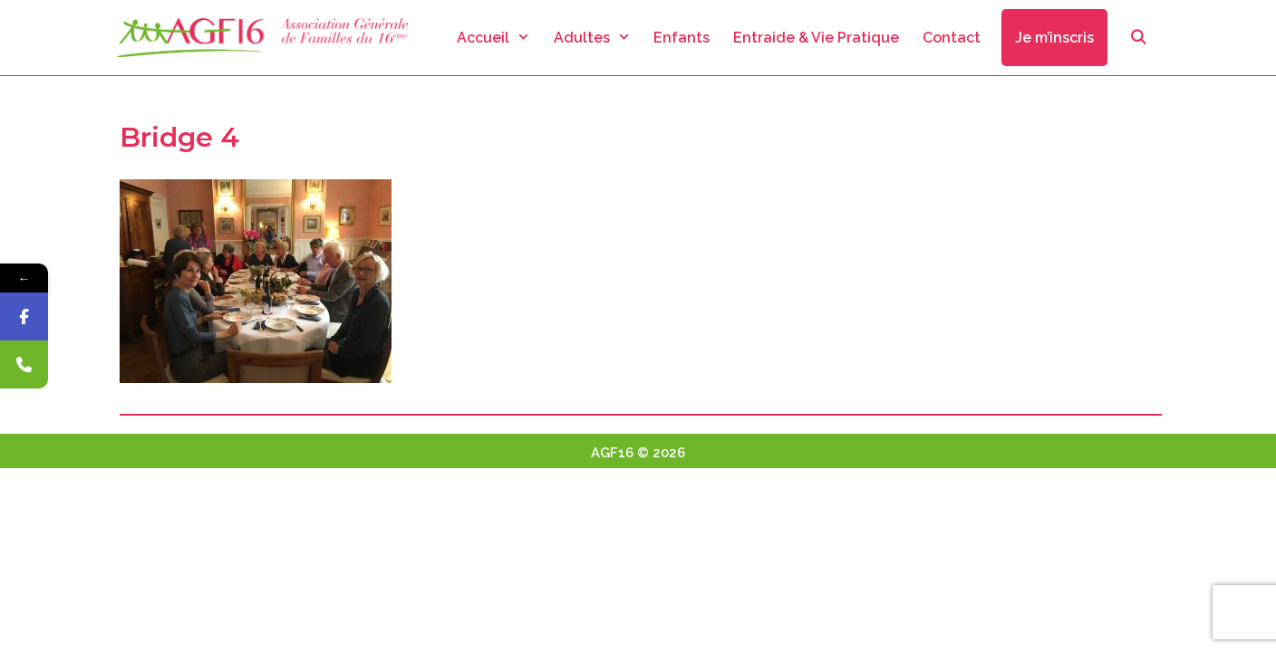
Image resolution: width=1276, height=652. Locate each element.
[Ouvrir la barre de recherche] (1137, 37)
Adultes (598, 37)
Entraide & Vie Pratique (816, 37)
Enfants (681, 37)
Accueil (499, 37)
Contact (952, 37)
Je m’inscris (1054, 37)
